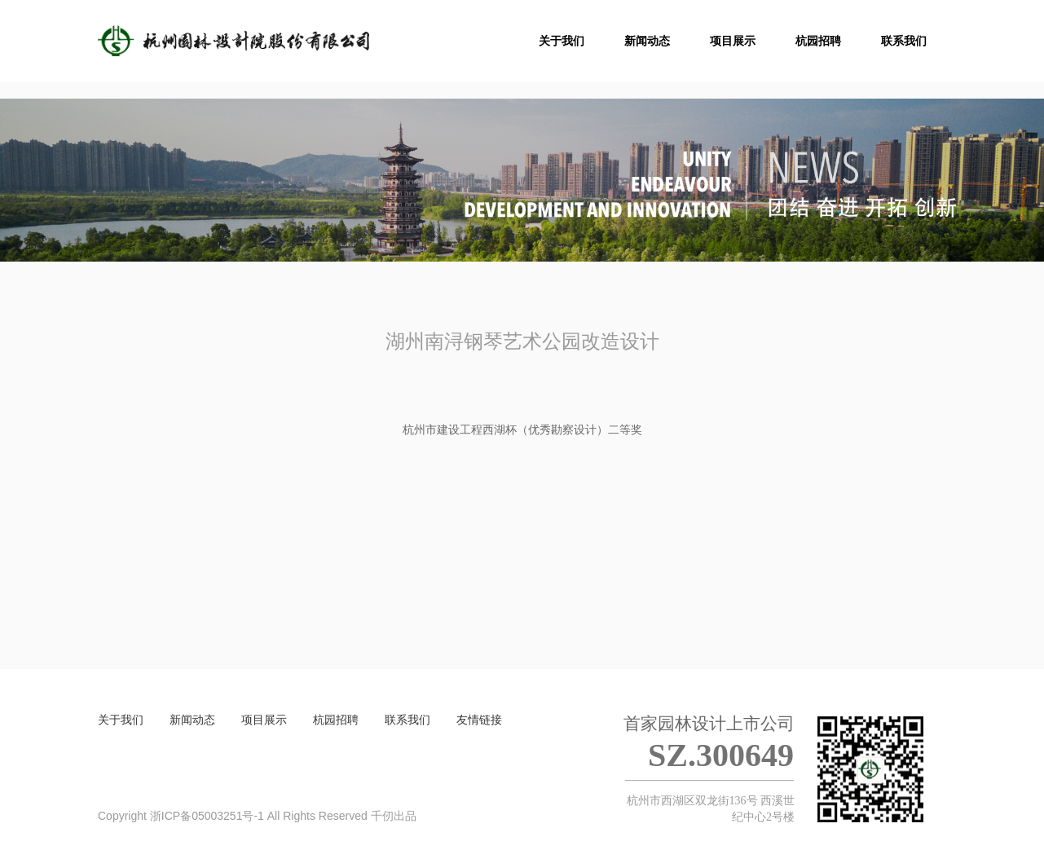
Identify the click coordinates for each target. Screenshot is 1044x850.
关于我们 (120, 719)
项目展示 (264, 719)
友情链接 (479, 719)
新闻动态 (192, 719)
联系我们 (407, 719)
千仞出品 (393, 815)
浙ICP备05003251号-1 (207, 815)
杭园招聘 (336, 719)
